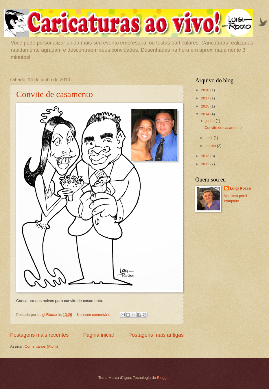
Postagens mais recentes (39, 335)
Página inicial (98, 335)
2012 (205, 164)
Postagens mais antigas (156, 335)
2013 (205, 156)
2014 (205, 114)
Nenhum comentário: (95, 314)
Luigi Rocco (240, 188)
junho (210, 120)
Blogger (163, 377)
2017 (205, 98)
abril (209, 138)
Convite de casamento (54, 94)
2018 (205, 90)
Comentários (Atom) (41, 346)
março (211, 146)
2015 (205, 106)
